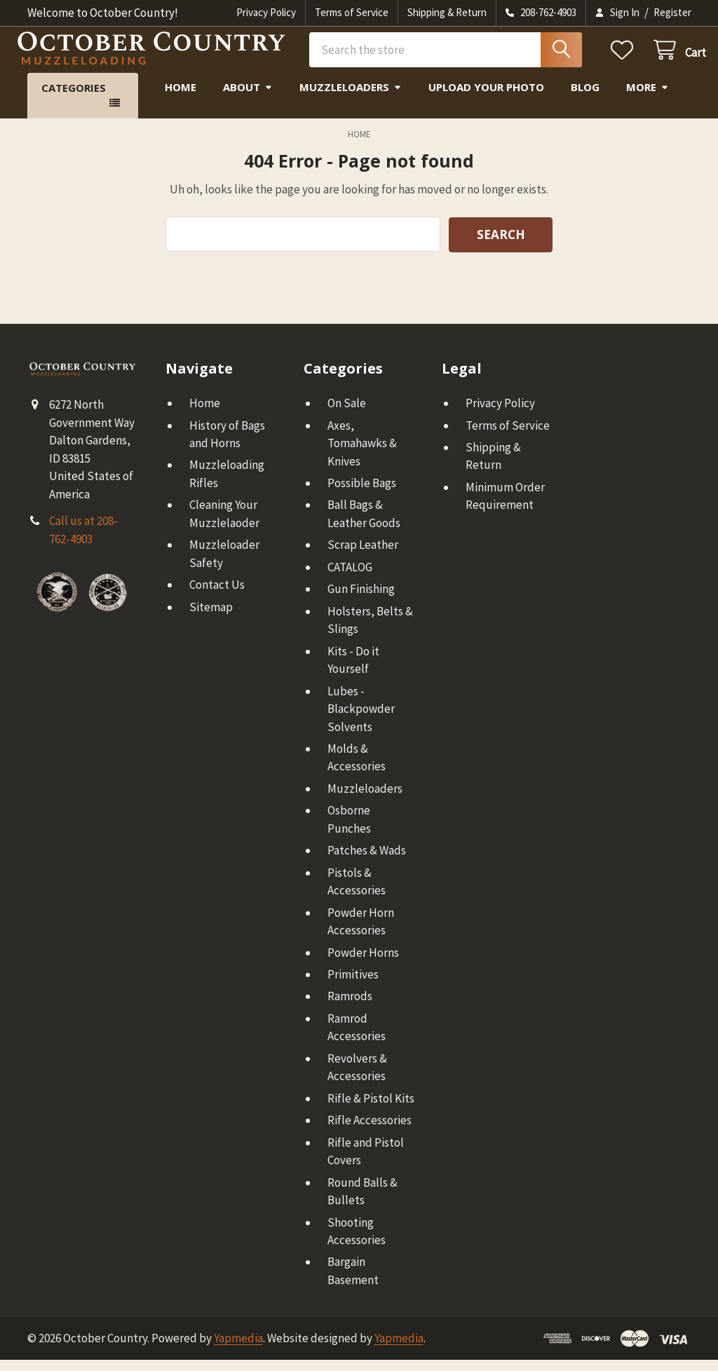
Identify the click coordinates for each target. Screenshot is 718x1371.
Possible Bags (361, 494)
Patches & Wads (366, 861)
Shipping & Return (447, 12)
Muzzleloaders (350, 98)
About (248, 98)
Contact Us (217, 595)
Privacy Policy (266, 12)
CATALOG (349, 578)
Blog (585, 98)
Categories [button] (73, 99)
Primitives (353, 985)
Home (180, 98)
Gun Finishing (361, 600)
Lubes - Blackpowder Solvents (361, 719)
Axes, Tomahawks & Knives (362, 453)
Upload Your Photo (486, 98)
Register (672, 12)
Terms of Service (351, 12)
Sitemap (211, 618)
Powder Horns (363, 963)
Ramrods (349, 1007)
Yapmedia (238, 1349)
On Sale (346, 414)
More (647, 98)
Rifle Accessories (369, 1131)
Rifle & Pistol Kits (370, 1109)
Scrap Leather (362, 556)
